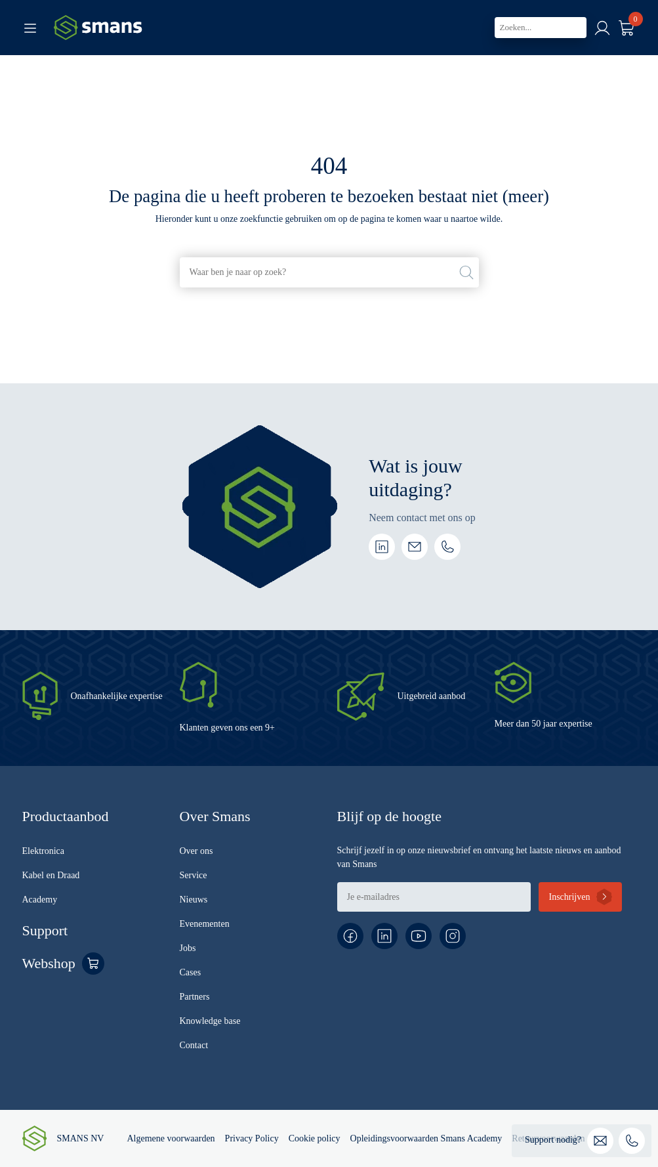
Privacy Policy (252, 1138)
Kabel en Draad (51, 875)
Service (193, 875)
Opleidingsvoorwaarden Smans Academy (426, 1138)
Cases (190, 972)
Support (45, 930)
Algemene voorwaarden (171, 1138)
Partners (195, 997)
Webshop (48, 963)
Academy (40, 899)
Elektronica (43, 851)
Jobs (188, 948)
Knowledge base (210, 1021)
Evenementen (205, 924)
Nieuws (194, 899)
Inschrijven (569, 897)
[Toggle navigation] (30, 27)
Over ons (196, 851)
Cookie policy (314, 1138)
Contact (194, 1045)
